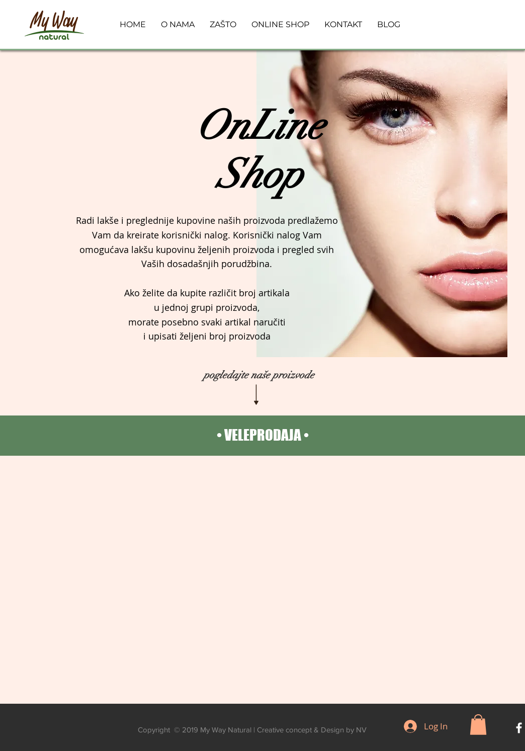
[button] (478, 724)
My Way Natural (225, 729)
